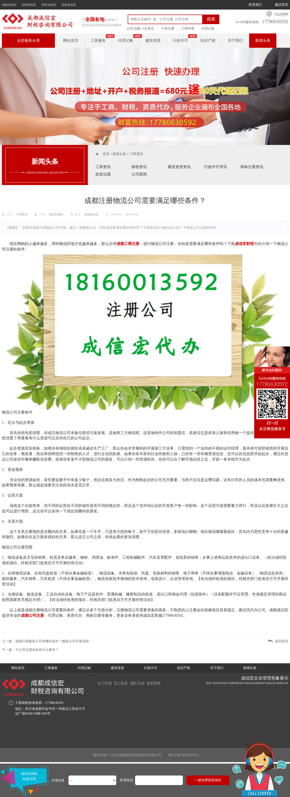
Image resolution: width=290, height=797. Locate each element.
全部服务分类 (28, 40)
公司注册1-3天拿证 (140, 28)
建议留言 (281, 4)
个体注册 (167, 28)
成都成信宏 (9, 4)
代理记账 (208, 28)
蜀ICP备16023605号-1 (184, 755)
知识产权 (208, 40)
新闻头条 (262, 40)
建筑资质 (153, 40)
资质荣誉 (158, 683)
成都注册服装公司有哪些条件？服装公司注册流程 (52, 641)
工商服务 (98, 40)
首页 (106, 154)
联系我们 (255, 4)
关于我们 (235, 40)
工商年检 (188, 28)
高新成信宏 (69, 4)
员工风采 (122, 683)
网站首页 (70, 40)
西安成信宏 (49, 4)
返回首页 (281, 641)
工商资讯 (136, 154)
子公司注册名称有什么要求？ (37, 650)
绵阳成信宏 (29, 4)
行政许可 (180, 40)
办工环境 (105, 683)
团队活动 (140, 683)
